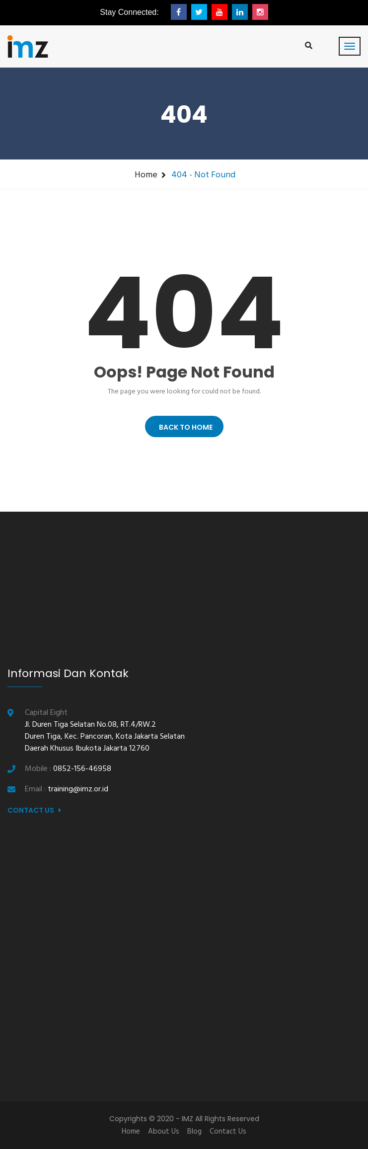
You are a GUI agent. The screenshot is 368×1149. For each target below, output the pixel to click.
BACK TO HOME (184, 427)
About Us (163, 1132)
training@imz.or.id (78, 789)
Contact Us (34, 810)
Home (146, 175)
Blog (194, 1132)
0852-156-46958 (82, 769)
